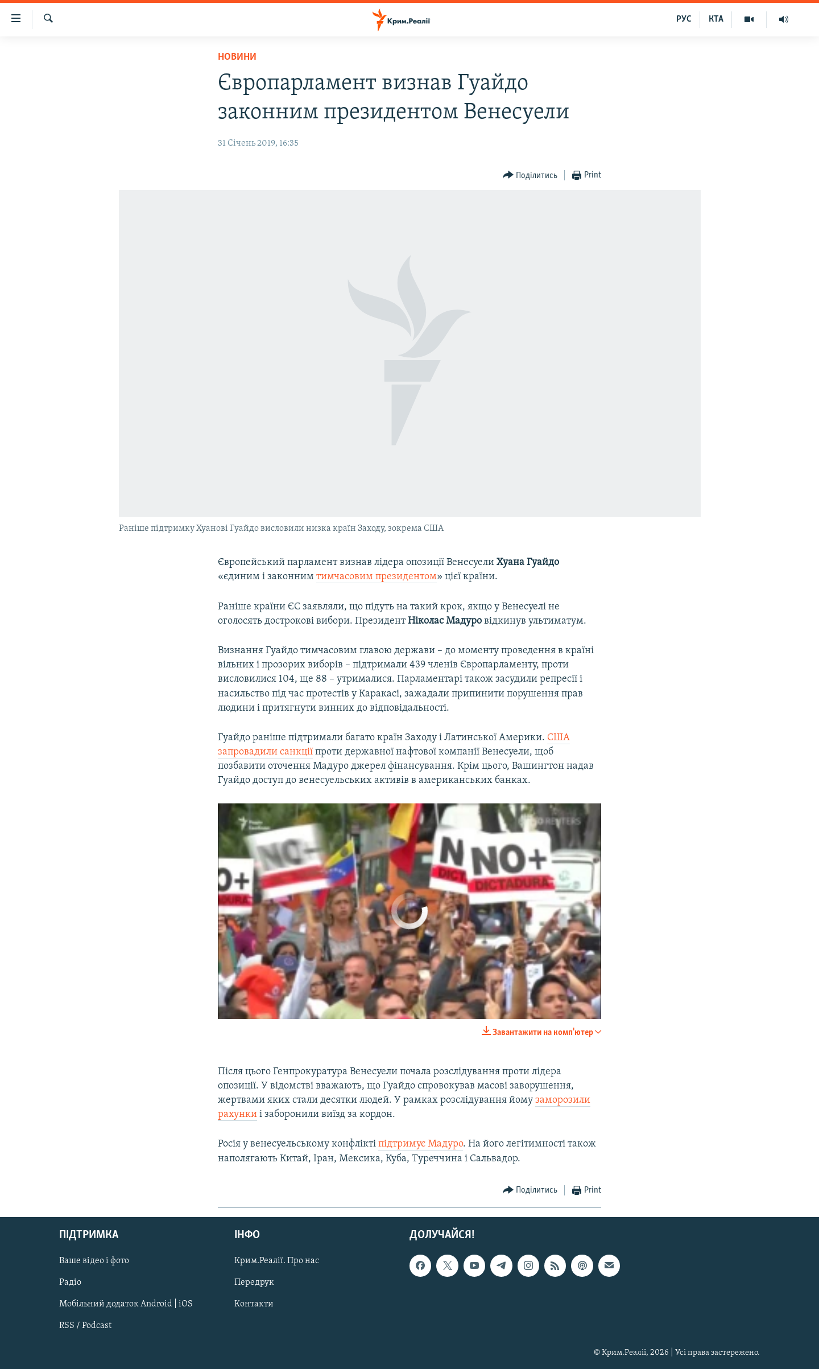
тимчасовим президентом (376, 576)
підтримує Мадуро (420, 1144)
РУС (684, 19)
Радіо (70, 1282)
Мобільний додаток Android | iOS (126, 1304)
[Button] (530, 175)
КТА (716, 19)
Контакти (254, 1304)
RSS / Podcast (85, 1325)
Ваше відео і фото (94, 1260)
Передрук (254, 1282)
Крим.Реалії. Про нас (276, 1260)
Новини (237, 57)
